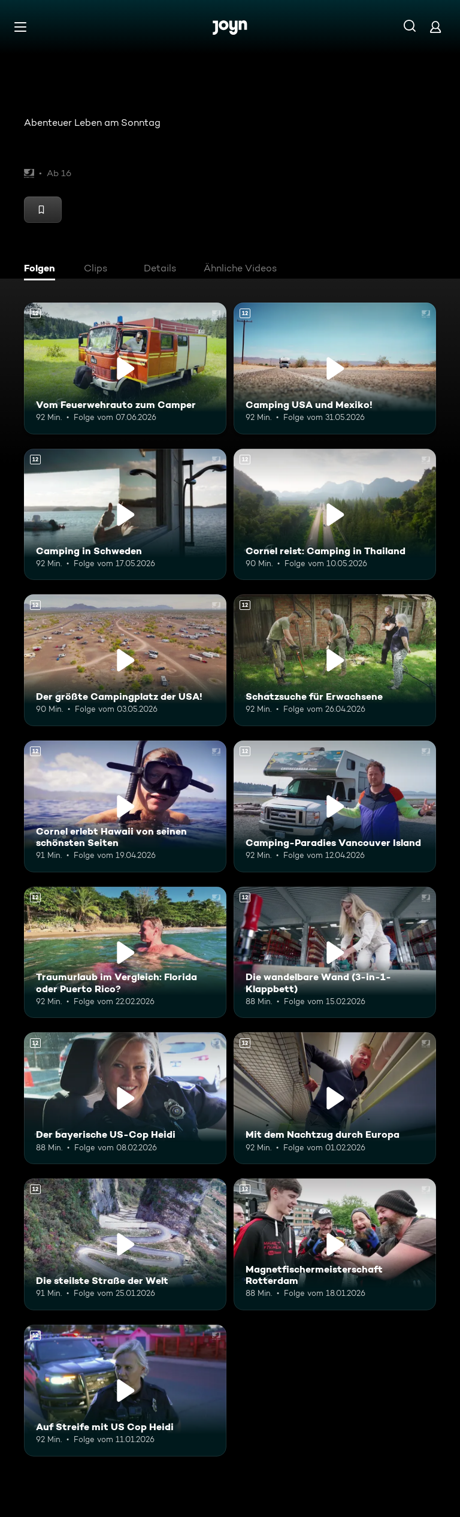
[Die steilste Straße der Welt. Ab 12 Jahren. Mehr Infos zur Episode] (125, 1244)
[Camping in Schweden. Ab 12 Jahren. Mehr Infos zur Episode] (125, 515)
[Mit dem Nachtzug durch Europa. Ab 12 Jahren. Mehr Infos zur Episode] (335, 1098)
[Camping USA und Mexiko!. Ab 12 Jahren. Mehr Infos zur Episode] (335, 368)
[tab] (42, 269)
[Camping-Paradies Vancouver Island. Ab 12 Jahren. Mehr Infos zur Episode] (335, 806)
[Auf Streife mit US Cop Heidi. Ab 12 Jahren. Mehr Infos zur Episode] (125, 1390)
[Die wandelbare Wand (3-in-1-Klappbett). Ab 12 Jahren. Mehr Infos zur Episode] (335, 953)
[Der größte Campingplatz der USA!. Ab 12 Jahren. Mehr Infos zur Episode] (125, 660)
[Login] (435, 26)
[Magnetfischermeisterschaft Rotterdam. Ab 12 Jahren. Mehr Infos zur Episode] (335, 1244)
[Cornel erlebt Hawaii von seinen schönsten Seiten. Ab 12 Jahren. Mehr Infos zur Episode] (125, 806)
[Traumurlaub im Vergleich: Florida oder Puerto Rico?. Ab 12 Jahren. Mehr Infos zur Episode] (125, 953)
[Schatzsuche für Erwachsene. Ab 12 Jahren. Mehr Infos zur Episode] (335, 660)
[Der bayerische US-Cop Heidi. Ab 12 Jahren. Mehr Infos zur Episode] (125, 1098)
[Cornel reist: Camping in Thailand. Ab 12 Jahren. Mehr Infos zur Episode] (335, 515)
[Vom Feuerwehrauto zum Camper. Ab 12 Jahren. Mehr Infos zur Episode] (125, 368)
